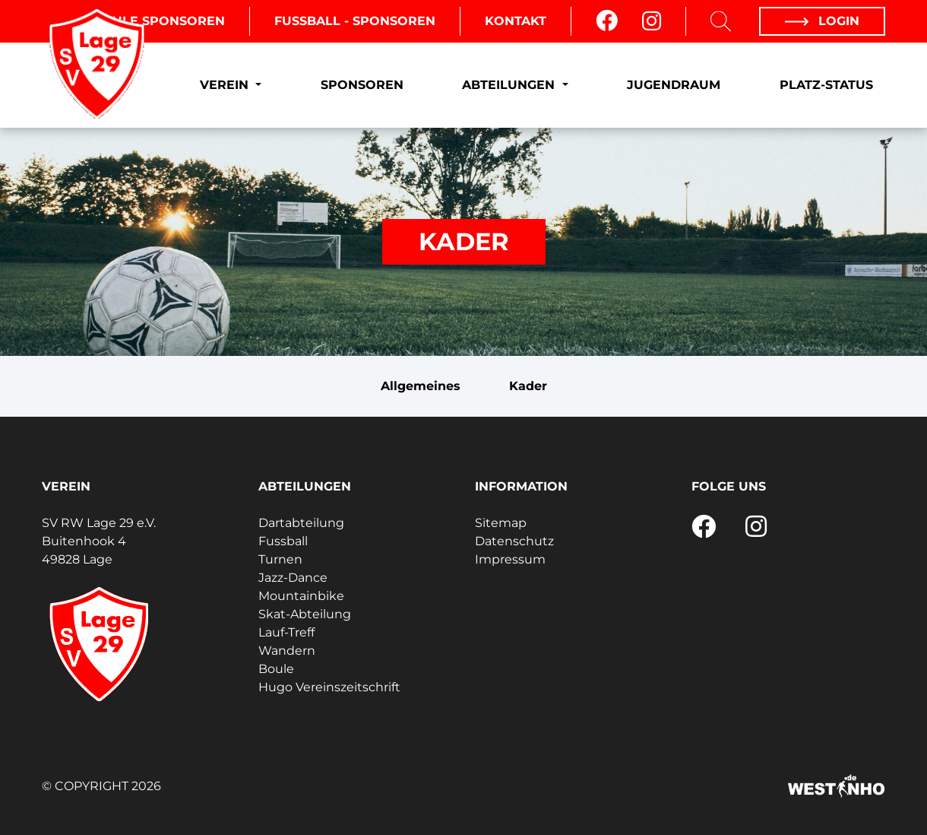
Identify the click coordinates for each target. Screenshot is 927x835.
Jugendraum (673, 85)
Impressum (510, 559)
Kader (528, 386)
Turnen (280, 559)
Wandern (286, 650)
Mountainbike (301, 596)
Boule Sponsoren (159, 21)
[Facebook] (607, 21)
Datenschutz (514, 541)
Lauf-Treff (286, 632)
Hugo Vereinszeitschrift (329, 687)
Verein (226, 85)
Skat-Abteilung (304, 614)
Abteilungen (510, 85)
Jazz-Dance (292, 577)
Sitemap (501, 523)
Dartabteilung (301, 523)
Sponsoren (362, 85)
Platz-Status (826, 85)
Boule (276, 669)
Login (822, 21)
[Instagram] (651, 21)
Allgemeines (420, 386)
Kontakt (515, 21)
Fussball (283, 541)
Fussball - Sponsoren (354, 21)
